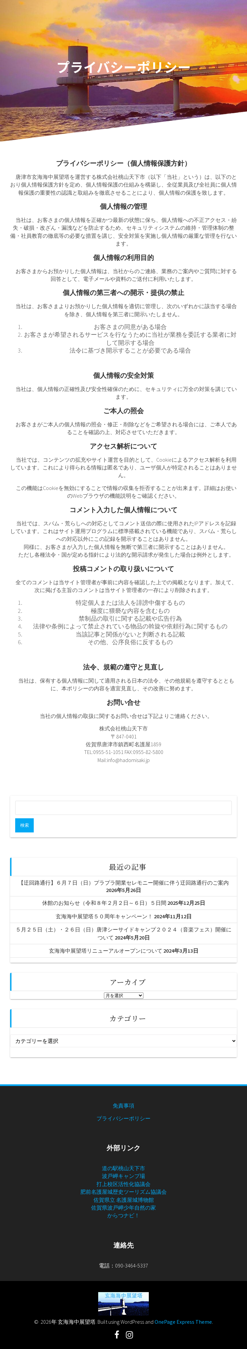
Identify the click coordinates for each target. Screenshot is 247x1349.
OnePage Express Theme (183, 1321)
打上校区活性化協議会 (123, 1184)
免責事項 (123, 1105)
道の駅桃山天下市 (123, 1168)
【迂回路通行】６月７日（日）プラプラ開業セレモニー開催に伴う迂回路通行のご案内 (123, 882)
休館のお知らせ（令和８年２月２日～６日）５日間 (104, 902)
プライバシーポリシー (123, 1118)
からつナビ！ (123, 1215)
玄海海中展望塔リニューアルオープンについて (105, 950)
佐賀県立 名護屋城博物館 (123, 1199)
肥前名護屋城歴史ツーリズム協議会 (123, 1191)
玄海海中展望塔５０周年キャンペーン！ (104, 916)
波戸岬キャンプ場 (123, 1176)
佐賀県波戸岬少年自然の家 (123, 1207)
